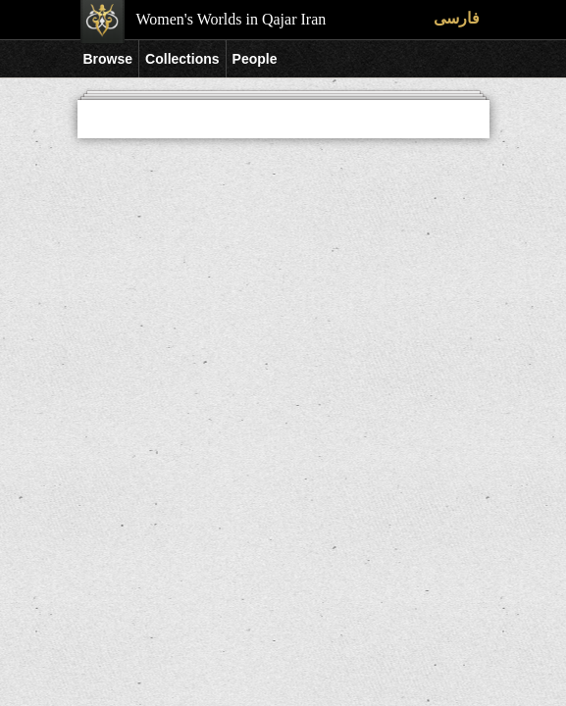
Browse (108, 59)
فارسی (457, 18)
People (255, 59)
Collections (182, 59)
